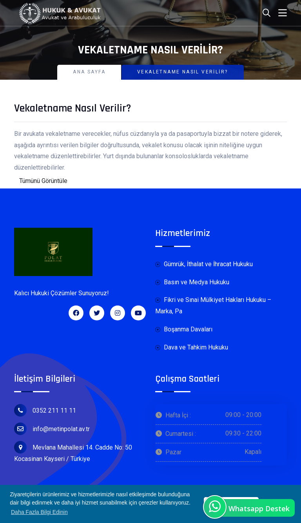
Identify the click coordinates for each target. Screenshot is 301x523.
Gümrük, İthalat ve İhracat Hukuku (204, 264)
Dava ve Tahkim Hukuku (191, 347)
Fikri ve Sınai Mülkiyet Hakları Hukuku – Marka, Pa (213, 305)
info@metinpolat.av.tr (52, 428)
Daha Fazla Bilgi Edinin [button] (39, 512)
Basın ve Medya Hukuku (192, 282)
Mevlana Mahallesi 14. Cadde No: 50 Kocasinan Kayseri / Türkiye (73, 452)
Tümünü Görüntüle (43, 181)
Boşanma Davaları (183, 329)
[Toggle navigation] (282, 13)
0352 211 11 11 (45, 410)
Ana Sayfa (89, 72)
